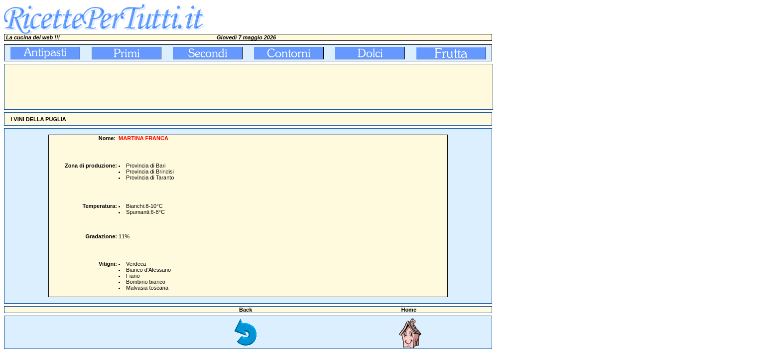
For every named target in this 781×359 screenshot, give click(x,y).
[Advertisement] (185, 86)
